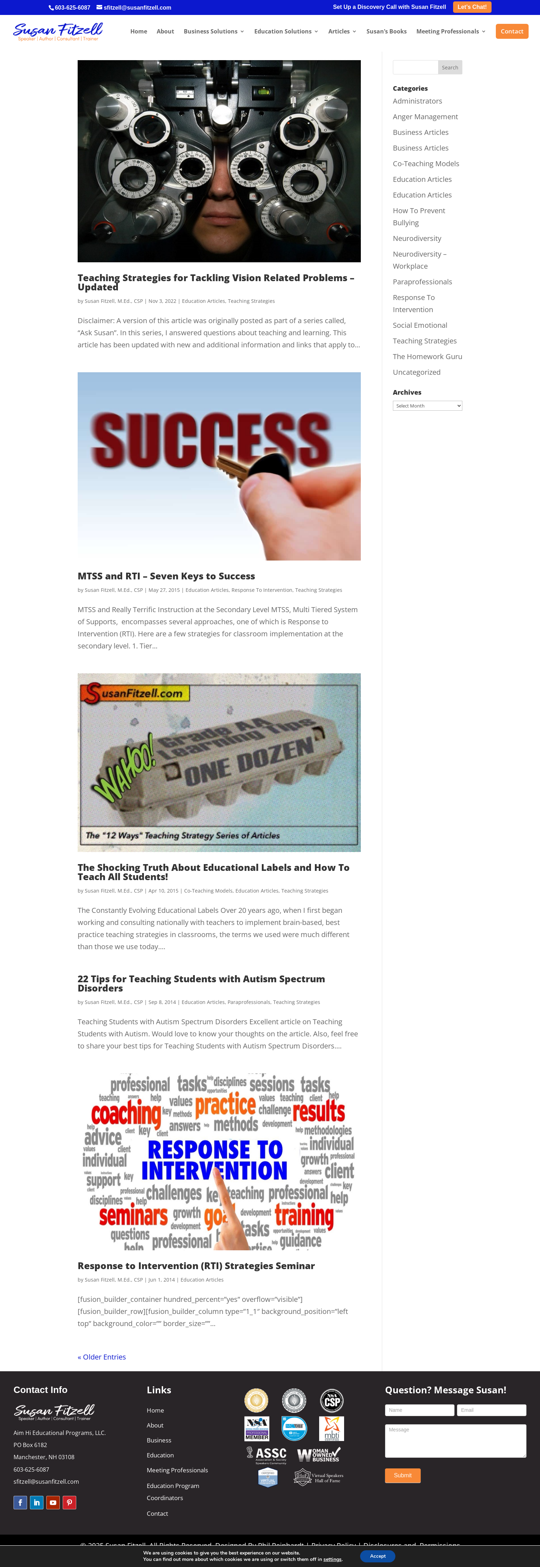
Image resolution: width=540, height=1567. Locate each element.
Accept (378, 1555)
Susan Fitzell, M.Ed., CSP (114, 301)
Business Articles (421, 132)
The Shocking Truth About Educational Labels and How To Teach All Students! (214, 872)
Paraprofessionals (249, 1002)
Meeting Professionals (177, 1470)
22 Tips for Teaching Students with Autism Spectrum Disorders (201, 983)
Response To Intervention (262, 590)
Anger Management (425, 116)
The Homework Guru (427, 356)
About (155, 1425)
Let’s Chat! (472, 7)
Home (155, 1410)
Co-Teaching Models (208, 890)
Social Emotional (420, 325)
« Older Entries (102, 1357)
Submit (403, 1475)
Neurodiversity (417, 238)
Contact (157, 1513)
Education (160, 1455)
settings (331, 1559)
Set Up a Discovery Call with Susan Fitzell (389, 7)
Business (159, 1440)
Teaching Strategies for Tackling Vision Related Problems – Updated (216, 282)
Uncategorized (417, 372)
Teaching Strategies (251, 301)
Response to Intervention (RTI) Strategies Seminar (196, 1265)
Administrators (417, 101)
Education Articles (203, 301)
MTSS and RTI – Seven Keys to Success (166, 575)
